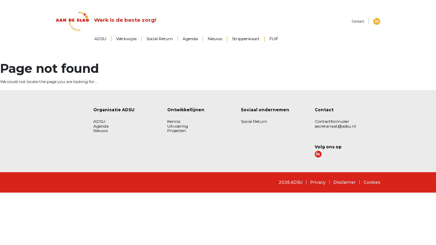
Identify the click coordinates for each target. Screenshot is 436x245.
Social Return (159, 38)
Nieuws (215, 38)
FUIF (273, 38)
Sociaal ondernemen (265, 109)
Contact (358, 21)
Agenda (190, 38)
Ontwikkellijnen (185, 109)
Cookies (371, 182)
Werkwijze (126, 38)
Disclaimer (344, 182)
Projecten (176, 130)
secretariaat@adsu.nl (335, 126)
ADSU (100, 38)
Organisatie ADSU (114, 109)
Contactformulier (332, 121)
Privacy (318, 182)
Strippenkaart (246, 38)
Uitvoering (177, 126)
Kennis (173, 121)
